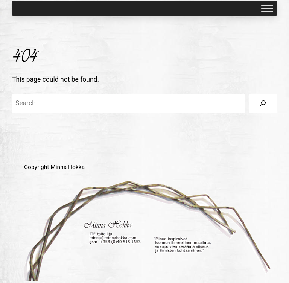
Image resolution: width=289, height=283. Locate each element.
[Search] (263, 103)
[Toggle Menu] (267, 8)
